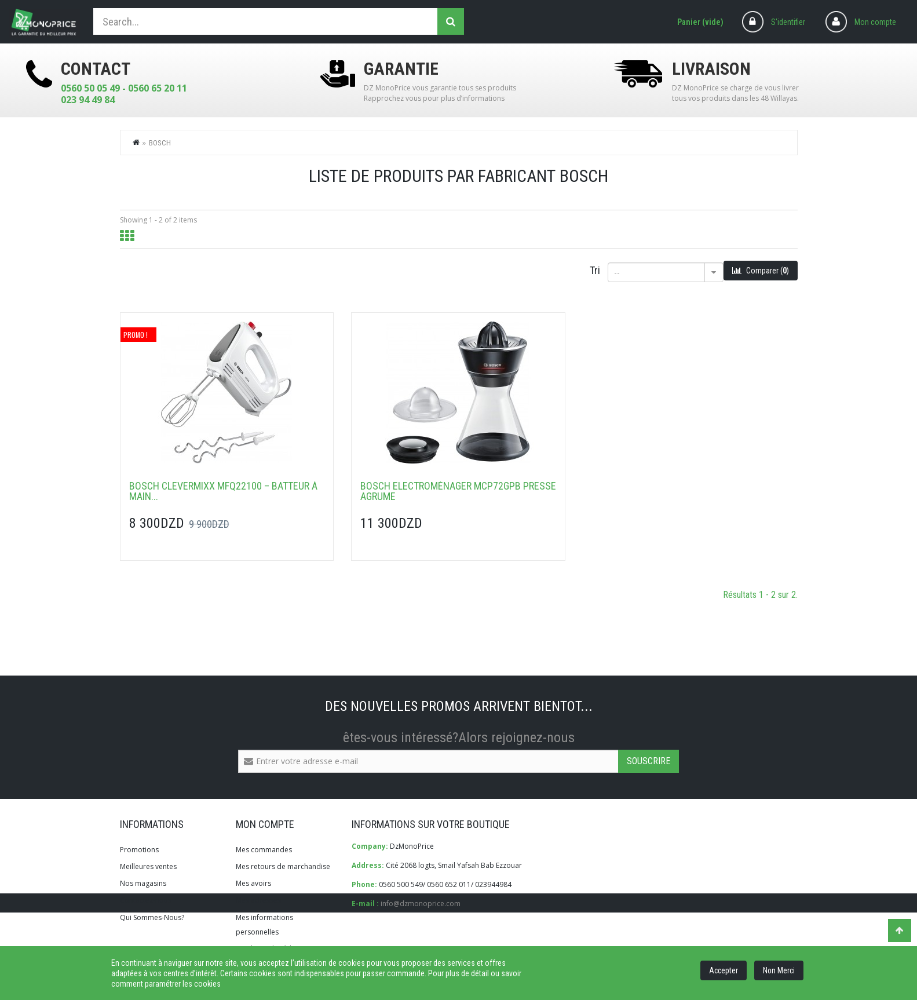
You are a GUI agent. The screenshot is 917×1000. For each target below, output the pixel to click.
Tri (595, 270)
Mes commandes (264, 850)
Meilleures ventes (148, 866)
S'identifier (788, 22)
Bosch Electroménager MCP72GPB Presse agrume (458, 491)
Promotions (139, 850)
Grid (127, 236)
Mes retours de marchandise (283, 866)
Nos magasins (143, 883)
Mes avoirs (253, 883)
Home (137, 142)
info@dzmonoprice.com (421, 903)
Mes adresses (258, 900)
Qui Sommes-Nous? (152, 917)
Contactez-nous (145, 900)
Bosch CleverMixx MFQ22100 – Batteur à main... (223, 491)
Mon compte (875, 22)
